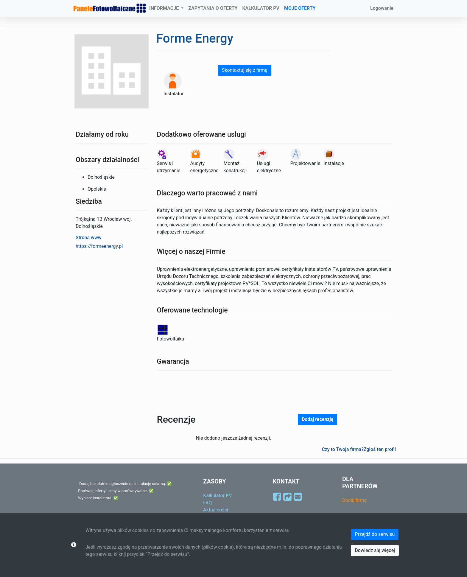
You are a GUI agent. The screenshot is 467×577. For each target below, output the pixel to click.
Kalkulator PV (217, 495)
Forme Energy (194, 38)
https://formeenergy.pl (99, 246)
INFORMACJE (164, 8)
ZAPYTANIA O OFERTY (212, 8)
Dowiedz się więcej (375, 550)
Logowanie (381, 8)
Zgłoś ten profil (380, 449)
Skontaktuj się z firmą (244, 70)
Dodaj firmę (354, 500)
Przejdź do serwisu (375, 534)
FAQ (207, 503)
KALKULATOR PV (260, 8)
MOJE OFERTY (300, 8)
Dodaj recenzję (317, 419)
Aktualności (215, 510)
